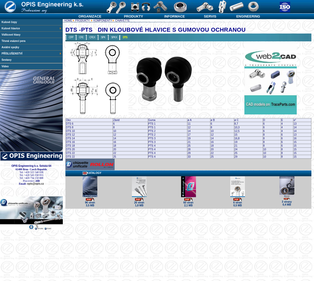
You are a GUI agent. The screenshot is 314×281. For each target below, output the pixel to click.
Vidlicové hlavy (11, 34)
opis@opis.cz (35, 183)
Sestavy (7, 59)
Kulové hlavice (31, 28)
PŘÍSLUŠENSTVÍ (31, 53)
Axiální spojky (10, 47)
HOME (68, 20)
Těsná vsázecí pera (13, 41)
